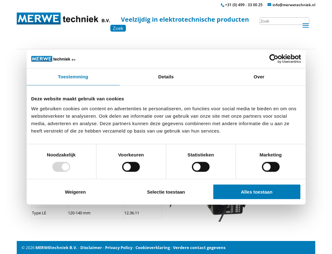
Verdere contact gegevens (199, 247)
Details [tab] (166, 76)
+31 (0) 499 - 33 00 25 (244, 4)
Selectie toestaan (166, 191)
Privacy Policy (118, 247)
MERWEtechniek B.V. (56, 247)
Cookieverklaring (152, 247)
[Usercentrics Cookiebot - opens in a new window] (274, 59)
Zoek (118, 28)
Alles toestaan (256, 191)
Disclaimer (91, 247)
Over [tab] (259, 76)
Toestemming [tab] (73, 76)
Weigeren (75, 191)
